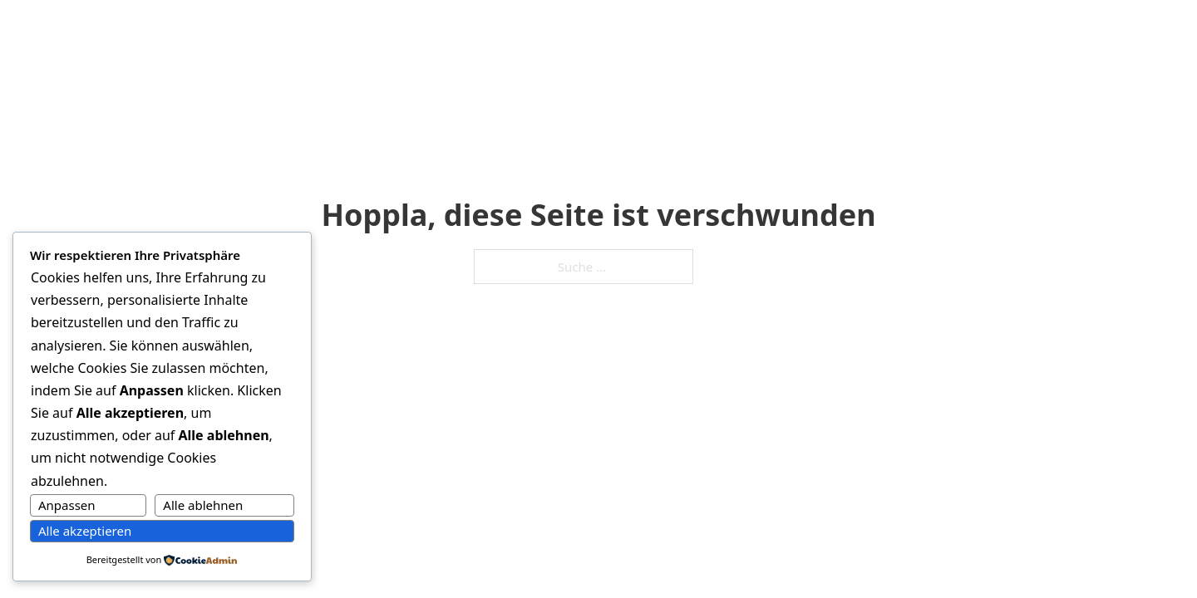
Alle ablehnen (203, 505)
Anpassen (67, 505)
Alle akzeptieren (84, 530)
